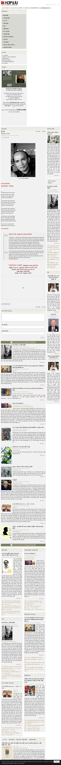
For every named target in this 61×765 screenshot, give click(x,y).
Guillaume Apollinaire (6, 60)
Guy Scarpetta (5, 63)
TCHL (53, 293)
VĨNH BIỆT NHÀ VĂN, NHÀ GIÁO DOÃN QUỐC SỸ (53, 277)
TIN (48, 272)
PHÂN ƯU (53, 314)
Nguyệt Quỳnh (30, 730)
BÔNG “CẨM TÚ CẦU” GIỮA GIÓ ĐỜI (22, 466)
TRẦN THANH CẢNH (17, 483)
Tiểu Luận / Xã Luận (29, 614)
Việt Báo (53, 371)
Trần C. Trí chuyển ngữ (28, 393)
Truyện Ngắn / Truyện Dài (31, 550)
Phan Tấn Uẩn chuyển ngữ (27, 406)
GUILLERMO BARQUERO (8, 61)
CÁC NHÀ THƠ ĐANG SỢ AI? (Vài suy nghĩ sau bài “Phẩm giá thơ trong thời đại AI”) (34, 619)
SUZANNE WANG (16, 406)
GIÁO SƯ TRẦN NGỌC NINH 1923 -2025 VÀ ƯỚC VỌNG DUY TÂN (10, 554)
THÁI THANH (13, 731)
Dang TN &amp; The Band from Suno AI (27, 348)
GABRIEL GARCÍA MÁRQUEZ (9, 57)
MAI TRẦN (29, 723)
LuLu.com (22, 102)
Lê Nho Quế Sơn (5, 137)
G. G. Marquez (5, 55)
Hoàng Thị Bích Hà (16, 470)
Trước (39, 131)
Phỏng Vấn (27, 675)
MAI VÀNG (6, 731)
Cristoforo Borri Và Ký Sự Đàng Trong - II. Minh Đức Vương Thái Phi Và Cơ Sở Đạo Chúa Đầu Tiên (11, 608)
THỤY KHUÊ (7, 604)
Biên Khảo (4, 550)
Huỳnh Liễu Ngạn (16, 450)
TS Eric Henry (24, 748)
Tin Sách (5, 739)
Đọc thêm (42, 362)
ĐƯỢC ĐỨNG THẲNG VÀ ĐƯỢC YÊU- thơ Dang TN (53, 247)
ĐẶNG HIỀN (15, 348)
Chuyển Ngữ (32, 739)
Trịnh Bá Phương (36, 730)
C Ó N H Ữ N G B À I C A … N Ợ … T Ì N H (23, 504)
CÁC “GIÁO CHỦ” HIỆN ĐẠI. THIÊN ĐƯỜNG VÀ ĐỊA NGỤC (28, 427)
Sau (43, 131)
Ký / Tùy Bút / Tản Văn (7, 683)
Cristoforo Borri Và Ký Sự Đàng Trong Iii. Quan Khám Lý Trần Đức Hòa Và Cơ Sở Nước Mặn (11, 602)
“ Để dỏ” (14, 480)
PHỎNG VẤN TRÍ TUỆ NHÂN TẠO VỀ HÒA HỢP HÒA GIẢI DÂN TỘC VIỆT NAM (34, 680)
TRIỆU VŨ (14, 507)
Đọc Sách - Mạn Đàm (21, 739)
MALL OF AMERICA (17, 403)
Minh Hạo (14, 370)
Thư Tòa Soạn (50, 128)
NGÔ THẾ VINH (18, 557)
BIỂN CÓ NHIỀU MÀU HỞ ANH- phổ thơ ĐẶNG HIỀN (53, 254)
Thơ (3, 619)
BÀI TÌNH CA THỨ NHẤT (19, 344)
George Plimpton (5, 58)
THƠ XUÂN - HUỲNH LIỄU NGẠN (21, 446)
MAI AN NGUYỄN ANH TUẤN (19, 430)
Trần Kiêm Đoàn (41, 684)
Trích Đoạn (11, 739)
